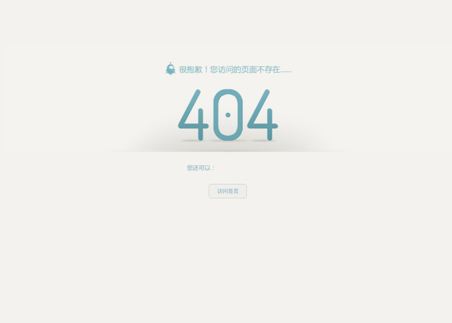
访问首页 (228, 191)
